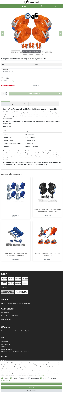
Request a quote (34, 104)
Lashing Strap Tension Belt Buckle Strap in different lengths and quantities (15, 254)
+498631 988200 (8, 309)
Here (2, 331)
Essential (6, 378)
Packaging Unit (5, 69)
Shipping (11, 81)
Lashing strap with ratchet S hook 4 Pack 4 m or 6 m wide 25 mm (47, 254)
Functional (53, 378)
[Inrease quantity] (6, 93)
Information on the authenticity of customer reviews (15, 352)
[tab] (5, 103)
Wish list (36, 85)
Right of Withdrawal (6, 349)
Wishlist (3, 347)
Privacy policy (40, 375)
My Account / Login (6, 344)
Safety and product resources (50, 104)
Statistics (15, 378)
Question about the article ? (19, 104)
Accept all (31, 384)
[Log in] (24, 6)
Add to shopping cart (44, 93)
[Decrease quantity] (6, 94)
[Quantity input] (3, 93)
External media (35, 378)
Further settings (5, 380)
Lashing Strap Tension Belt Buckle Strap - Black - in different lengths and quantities (47, 210)
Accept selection (31, 390)
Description (6, 104)
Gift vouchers (4, 342)
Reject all (31, 387)
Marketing (24, 378)
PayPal (44, 378)
